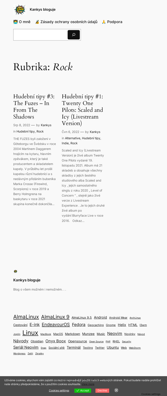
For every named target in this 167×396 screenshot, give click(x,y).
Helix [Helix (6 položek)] (122, 325)
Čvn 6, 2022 (70, 132)
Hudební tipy (26, 131)
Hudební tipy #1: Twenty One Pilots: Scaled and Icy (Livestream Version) (82, 110)
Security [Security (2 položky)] (126, 341)
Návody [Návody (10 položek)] (20, 340)
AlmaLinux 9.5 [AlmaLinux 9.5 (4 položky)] (82, 317)
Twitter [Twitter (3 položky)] (100, 347)
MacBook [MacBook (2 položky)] (45, 334)
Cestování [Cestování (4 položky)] (20, 325)
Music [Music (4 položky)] (101, 334)
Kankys (46, 125)
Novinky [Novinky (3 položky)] (129, 334)
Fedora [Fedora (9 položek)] (78, 324)
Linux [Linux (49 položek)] (30, 333)
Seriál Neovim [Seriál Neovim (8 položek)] (25, 347)
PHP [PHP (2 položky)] (108, 341)
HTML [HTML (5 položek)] (132, 325)
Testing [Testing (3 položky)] (88, 347)
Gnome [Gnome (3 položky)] (111, 325)
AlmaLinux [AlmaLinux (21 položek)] (26, 317)
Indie (65, 143)
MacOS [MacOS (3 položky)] (58, 334)
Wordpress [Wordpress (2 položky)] (19, 353)
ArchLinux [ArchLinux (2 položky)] (135, 317)
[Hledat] (74, 34)
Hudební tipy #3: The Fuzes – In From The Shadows (34, 106)
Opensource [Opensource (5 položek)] (77, 341)
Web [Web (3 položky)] (124, 347)
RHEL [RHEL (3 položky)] (116, 341)
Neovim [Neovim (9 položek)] (114, 333)
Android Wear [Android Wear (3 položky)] (118, 317)
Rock (40, 131)
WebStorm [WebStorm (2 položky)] (135, 348)
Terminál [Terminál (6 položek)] (74, 347)
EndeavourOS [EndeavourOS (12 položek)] (56, 324)
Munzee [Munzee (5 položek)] (88, 334)
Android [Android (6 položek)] (100, 317)
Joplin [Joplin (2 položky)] (16, 334)
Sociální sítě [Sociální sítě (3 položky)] (56, 347)
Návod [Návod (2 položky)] (141, 334)
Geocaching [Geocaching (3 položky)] (96, 325)
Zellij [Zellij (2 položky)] (30, 353)
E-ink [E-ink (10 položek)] (35, 324)
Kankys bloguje (42, 9)
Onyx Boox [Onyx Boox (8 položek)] (55, 341)
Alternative (72, 138)
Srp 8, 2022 (21, 125)
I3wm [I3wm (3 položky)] (143, 325)
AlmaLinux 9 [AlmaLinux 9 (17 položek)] (55, 317)
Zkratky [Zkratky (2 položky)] (39, 353)
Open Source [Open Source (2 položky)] (96, 341)
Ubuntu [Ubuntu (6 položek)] (113, 347)
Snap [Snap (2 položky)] (43, 348)
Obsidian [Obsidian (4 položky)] (37, 341)
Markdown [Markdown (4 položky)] (72, 334)
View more (88, 384)
